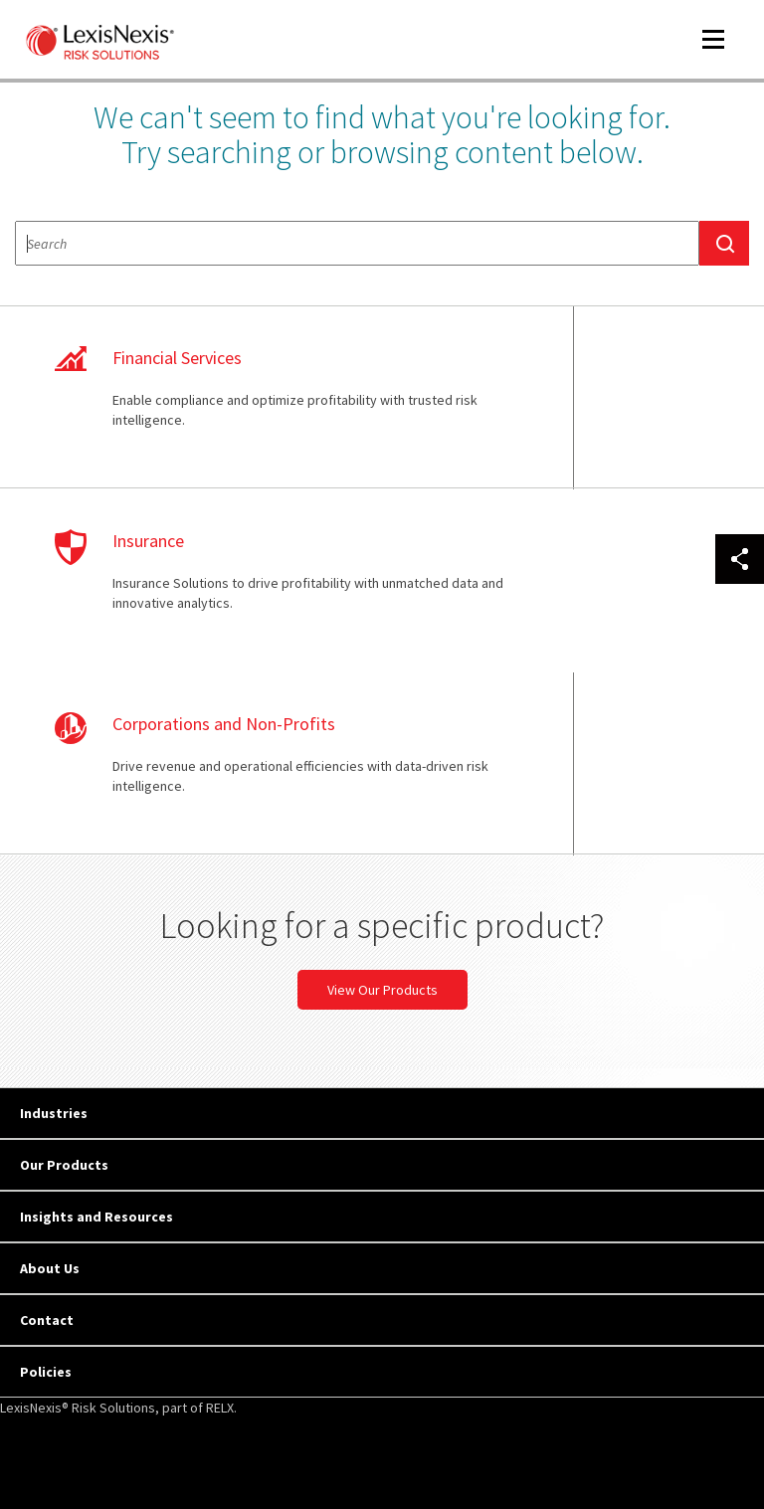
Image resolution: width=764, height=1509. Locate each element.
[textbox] (357, 243)
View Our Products (382, 846)
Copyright (200, 1412)
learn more (198, 407)
